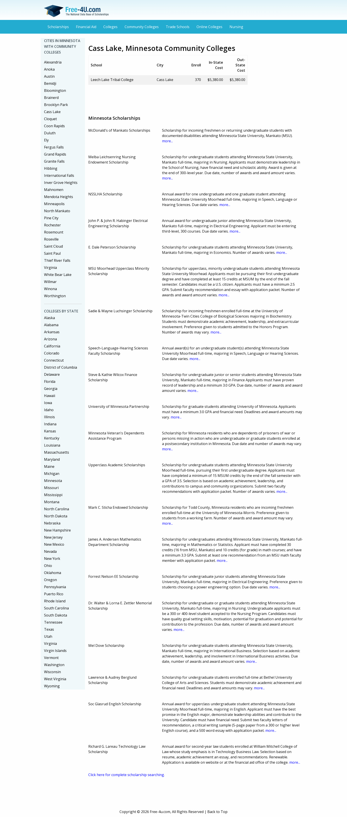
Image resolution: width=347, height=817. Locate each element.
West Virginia (55, 678)
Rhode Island (55, 601)
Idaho (49, 409)
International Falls (59, 175)
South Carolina (56, 608)
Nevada (50, 551)
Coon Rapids (54, 125)
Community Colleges (142, 26)
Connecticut (54, 360)
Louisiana (52, 445)
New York (52, 558)
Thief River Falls (57, 260)
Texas (49, 629)
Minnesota (53, 480)
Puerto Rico (53, 594)
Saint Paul (52, 253)
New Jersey (53, 537)
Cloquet (50, 118)
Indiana (50, 424)
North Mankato (57, 210)
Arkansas (52, 331)
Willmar (50, 281)
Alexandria (53, 62)
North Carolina (56, 509)
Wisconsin (52, 671)
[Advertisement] (168, 98)
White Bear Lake (57, 274)
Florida (49, 381)
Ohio (48, 565)
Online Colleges (209, 26)
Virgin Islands (55, 650)
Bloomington (55, 90)
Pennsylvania (55, 586)
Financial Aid (86, 26)
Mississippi (53, 494)
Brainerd (51, 97)
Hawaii (49, 395)
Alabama (51, 324)
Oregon (50, 579)
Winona (50, 288)
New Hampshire (57, 530)
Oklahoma (52, 572)
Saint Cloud (53, 246)
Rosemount (53, 232)
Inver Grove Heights (60, 182)
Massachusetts (56, 452)
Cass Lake (52, 111)
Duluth (50, 133)
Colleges (110, 26)
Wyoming (52, 686)
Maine (49, 466)
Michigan (51, 473)
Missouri (51, 487)
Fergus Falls (54, 147)
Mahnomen (53, 189)
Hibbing (50, 168)
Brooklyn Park (56, 104)
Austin (49, 76)
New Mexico (54, 544)
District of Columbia (60, 367)
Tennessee (53, 622)
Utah (48, 636)
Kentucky (51, 438)
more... (167, 141)
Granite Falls (54, 161)
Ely (46, 140)
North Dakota (55, 516)
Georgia (50, 388)
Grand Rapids (55, 154)
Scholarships (58, 26)
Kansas (50, 431)
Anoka (49, 69)
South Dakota (55, 615)
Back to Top (217, 811)
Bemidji (50, 83)
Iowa (48, 402)
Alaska (49, 317)
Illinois (49, 416)
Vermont (51, 657)
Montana (51, 501)
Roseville (51, 239)
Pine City (51, 218)
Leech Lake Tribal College (112, 79)
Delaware (52, 374)
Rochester (52, 225)
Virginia (50, 267)
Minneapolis (54, 203)
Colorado (51, 353)
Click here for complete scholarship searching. (126, 774)
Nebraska (52, 523)
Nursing (236, 26)
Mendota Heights (58, 196)
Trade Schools (177, 26)
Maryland (52, 459)
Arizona (50, 339)
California (52, 346)
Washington (54, 664)
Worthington (55, 295)
